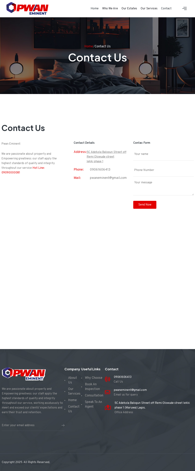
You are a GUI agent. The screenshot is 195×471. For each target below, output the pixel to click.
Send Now (144, 205)
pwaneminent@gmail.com (108, 178)
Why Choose (93, 378)
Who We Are (110, 8)
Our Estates (129, 8)
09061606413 (100, 170)
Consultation (94, 396)
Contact (166, 8)
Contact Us (103, 46)
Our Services (149, 8)
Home (95, 8)
